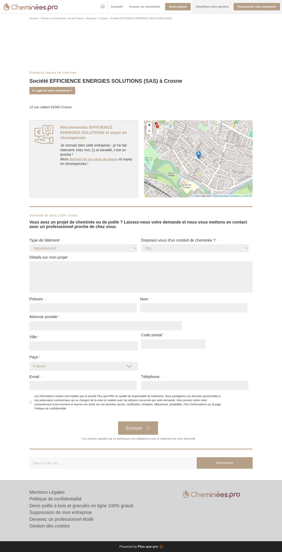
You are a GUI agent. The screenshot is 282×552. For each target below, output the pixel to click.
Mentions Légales (47, 492)
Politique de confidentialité (50, 408)
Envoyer (134, 428)
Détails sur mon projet (50, 257)
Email (35, 377)
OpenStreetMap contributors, (227, 196)
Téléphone (152, 377)
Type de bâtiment (46, 240)
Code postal (151, 335)
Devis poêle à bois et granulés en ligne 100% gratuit (81, 505)
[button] (117, 7)
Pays (33, 357)
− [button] (149, 131)
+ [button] (149, 125)
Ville (33, 337)
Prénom (37, 299)
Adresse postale (43, 317)
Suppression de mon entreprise (60, 512)
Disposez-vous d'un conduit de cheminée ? (180, 240)
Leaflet (196, 196)
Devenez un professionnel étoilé (61, 519)
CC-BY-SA (246, 196)
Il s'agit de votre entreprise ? (52, 90)
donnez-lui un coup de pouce (93, 159)
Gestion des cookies (49, 525)
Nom (146, 299)
